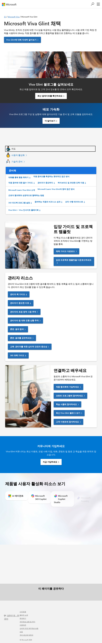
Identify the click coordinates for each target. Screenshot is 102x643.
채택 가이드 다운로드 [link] (65, 251)
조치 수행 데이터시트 (74, 201)
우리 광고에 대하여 (26, 635)
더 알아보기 (50, 120)
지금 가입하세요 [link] (50, 462)
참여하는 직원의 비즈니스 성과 (47, 201)
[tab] (50, 149)
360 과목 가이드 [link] (17, 355)
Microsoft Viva (13, 16)
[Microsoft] (10, 4)
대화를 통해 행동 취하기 (18, 177)
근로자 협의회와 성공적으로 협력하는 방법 (26, 195)
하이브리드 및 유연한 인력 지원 (71, 182)
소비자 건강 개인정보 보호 (29, 628)
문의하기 (23, 618)
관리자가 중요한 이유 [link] (19, 303)
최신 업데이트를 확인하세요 (49, 96)
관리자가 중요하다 (45, 182)
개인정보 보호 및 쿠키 (27, 622)
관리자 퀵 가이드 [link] (17, 294)
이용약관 (23, 625)
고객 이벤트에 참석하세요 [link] (67, 421)
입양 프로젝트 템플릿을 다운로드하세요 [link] (73, 260)
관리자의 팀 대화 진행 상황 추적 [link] (24, 320)
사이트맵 (23, 612)
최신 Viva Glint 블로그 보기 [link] (68, 413)
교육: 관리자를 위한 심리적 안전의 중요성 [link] (28, 346)
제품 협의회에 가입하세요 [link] (67, 386)
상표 (21, 632)
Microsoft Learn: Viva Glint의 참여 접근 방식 (56, 189)
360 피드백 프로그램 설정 (19, 202)
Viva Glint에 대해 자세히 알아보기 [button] (21, 39)
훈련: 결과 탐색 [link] (17, 329)
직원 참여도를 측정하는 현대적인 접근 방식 (51, 176)
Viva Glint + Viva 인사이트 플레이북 (23, 210)
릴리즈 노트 (24, 615)
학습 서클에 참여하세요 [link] (66, 404)
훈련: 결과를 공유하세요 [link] (21, 338)
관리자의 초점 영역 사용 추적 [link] (23, 311)
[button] (50, 148)
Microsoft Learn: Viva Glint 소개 (21, 190)
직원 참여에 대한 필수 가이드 (20, 182)
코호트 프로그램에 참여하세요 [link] (69, 395)
